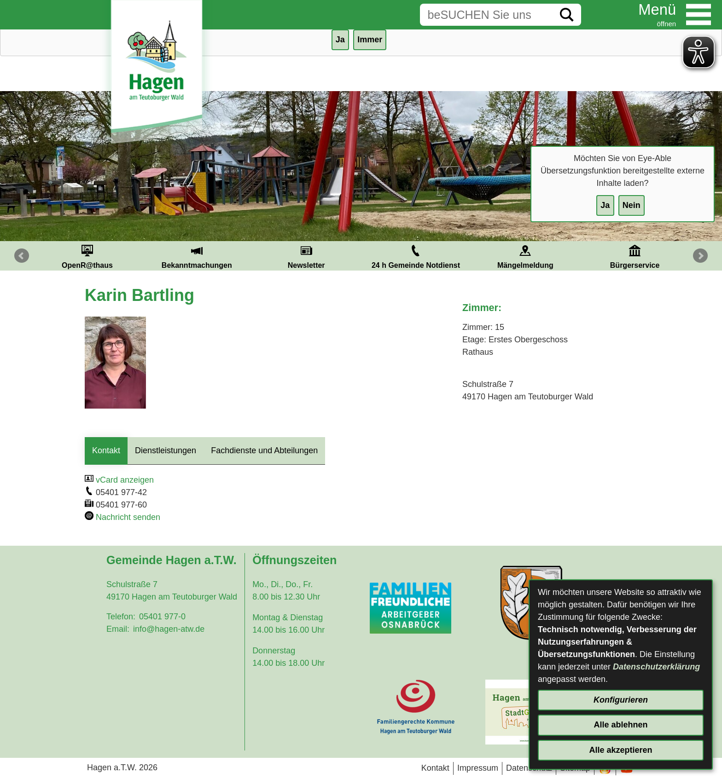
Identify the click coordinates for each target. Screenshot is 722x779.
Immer (369, 39)
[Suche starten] (567, 15)
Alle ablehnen (620, 724)
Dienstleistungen (165, 450)
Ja (605, 205)
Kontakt (106, 450)
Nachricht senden (128, 517)
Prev (21, 255)
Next (700, 255)
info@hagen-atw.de (168, 629)
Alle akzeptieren (620, 750)
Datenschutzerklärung (656, 666)
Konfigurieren (621, 699)
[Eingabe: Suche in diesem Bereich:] (486, 15)
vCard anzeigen (125, 480)
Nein (631, 205)
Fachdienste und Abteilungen (264, 450)
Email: (117, 629)
